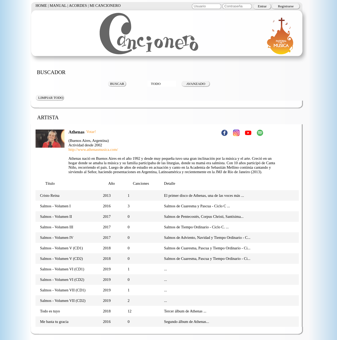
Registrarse (286, 6)
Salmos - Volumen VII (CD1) (63, 290)
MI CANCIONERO (105, 5)
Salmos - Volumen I (55, 206)
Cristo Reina (50, 195)
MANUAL (57, 5)
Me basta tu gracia (54, 322)
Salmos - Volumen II (56, 216)
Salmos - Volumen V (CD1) (61, 248)
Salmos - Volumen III (56, 227)
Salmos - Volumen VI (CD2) (62, 279)
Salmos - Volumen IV (56, 237)
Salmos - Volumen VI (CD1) (62, 269)
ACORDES (78, 5)
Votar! (91, 132)
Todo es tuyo (50, 311)
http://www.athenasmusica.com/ (93, 149)
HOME (41, 5)
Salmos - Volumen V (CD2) (61, 258)
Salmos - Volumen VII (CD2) (63, 300)
